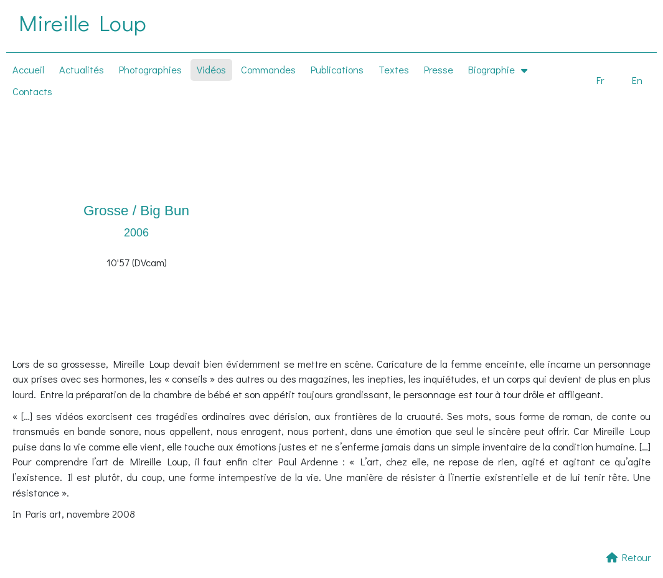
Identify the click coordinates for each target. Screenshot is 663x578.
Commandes (268, 69)
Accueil (28, 69)
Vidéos (211, 69)
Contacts (32, 91)
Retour (628, 557)
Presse (438, 69)
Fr (600, 79)
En (637, 79)
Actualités (81, 69)
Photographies (150, 69)
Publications (337, 69)
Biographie (497, 69)
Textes (394, 69)
